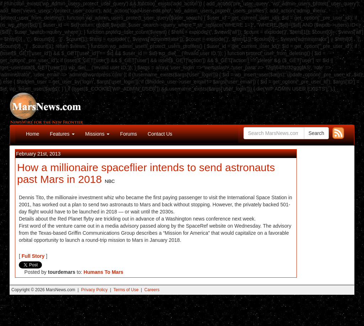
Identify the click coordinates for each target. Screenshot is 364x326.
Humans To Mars (103, 272)
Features (62, 134)
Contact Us (160, 134)
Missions (97, 134)
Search (316, 133)
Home (32, 134)
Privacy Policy (94, 289)
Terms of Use (126, 289)
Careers (152, 289)
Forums (128, 134)
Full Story (33, 256)
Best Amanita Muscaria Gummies (2, 307)
